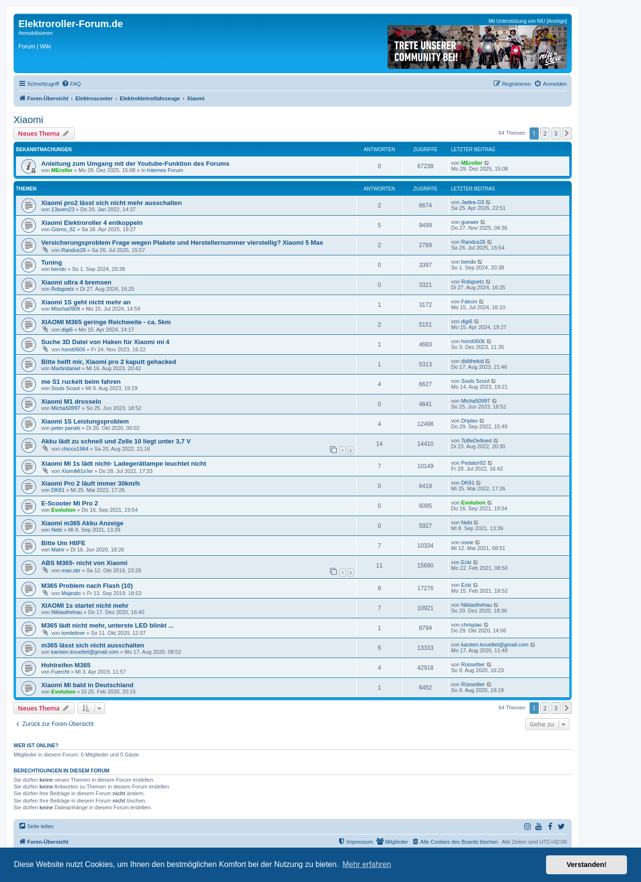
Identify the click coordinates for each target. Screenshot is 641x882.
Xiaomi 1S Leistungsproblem (85, 421)
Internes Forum (165, 170)
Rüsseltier (473, 664)
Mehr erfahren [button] (367, 864)
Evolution (63, 510)
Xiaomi (28, 119)
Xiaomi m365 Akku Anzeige (82, 523)
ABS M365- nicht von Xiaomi (84, 563)
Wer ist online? (36, 745)
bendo (58, 269)
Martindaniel (65, 368)
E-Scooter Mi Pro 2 (69, 503)
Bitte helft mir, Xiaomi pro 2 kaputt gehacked (108, 361)
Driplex (469, 421)
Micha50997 (65, 408)
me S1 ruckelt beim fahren (81, 381)
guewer (470, 222)
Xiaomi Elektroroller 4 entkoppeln (92, 222)
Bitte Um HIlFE (63, 543)
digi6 (67, 329)
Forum (26, 46)
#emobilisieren (35, 33)
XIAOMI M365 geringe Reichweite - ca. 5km (106, 322)
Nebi (57, 530)
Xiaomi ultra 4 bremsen (76, 282)
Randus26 (74, 250)
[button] (567, 133)
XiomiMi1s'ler (77, 471)
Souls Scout (65, 388)
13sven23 (63, 209)
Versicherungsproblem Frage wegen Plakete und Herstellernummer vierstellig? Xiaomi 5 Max (182, 242)
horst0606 (73, 349)
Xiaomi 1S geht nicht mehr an (86, 302)
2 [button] (545, 133)
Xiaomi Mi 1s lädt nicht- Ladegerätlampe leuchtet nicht (123, 463)
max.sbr (71, 570)
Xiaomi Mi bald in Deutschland (87, 685)
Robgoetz (62, 289)
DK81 (58, 490)
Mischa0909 (65, 309)
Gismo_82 (63, 229)
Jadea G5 (473, 202)
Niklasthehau (66, 612)
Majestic (71, 593)
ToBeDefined (476, 440)
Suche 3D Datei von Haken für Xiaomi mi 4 (105, 342)
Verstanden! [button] (587, 864)
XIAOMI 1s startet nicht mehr (84, 605)
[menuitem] (71, 84)
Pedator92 (473, 463)
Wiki (45, 46)
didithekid (472, 361)
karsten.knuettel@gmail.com (85, 652)
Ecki (466, 562)
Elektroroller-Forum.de (70, 23)
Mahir (58, 549)
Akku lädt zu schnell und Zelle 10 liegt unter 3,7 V (116, 441)
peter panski (65, 428)
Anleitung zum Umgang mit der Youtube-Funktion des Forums (135, 163)
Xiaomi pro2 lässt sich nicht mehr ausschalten (111, 202)
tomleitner (73, 633)
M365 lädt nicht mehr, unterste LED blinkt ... (107, 625)
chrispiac (471, 625)
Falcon (469, 301)
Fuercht (60, 672)
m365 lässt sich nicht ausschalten (92, 645)
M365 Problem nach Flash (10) (87, 585)
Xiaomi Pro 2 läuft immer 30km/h (90, 483)
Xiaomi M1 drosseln (71, 401)
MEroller (62, 170)
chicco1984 (75, 449)
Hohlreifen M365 (66, 665)
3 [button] (556, 133)
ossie (467, 542)
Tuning (51, 262)
